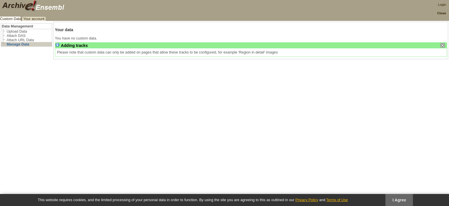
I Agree (399, 200)
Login (442, 4)
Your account (33, 19)
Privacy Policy (306, 200)
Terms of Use (337, 200)
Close (441, 13)
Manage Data (18, 44)
